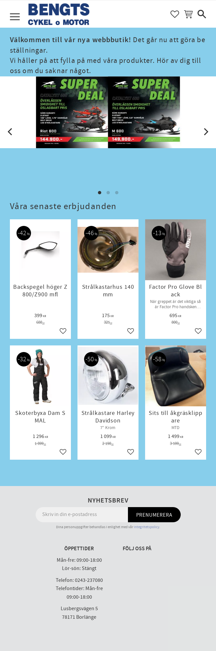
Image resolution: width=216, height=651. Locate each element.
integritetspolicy (146, 527)
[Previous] (10, 131)
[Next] (205, 131)
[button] (15, 17)
